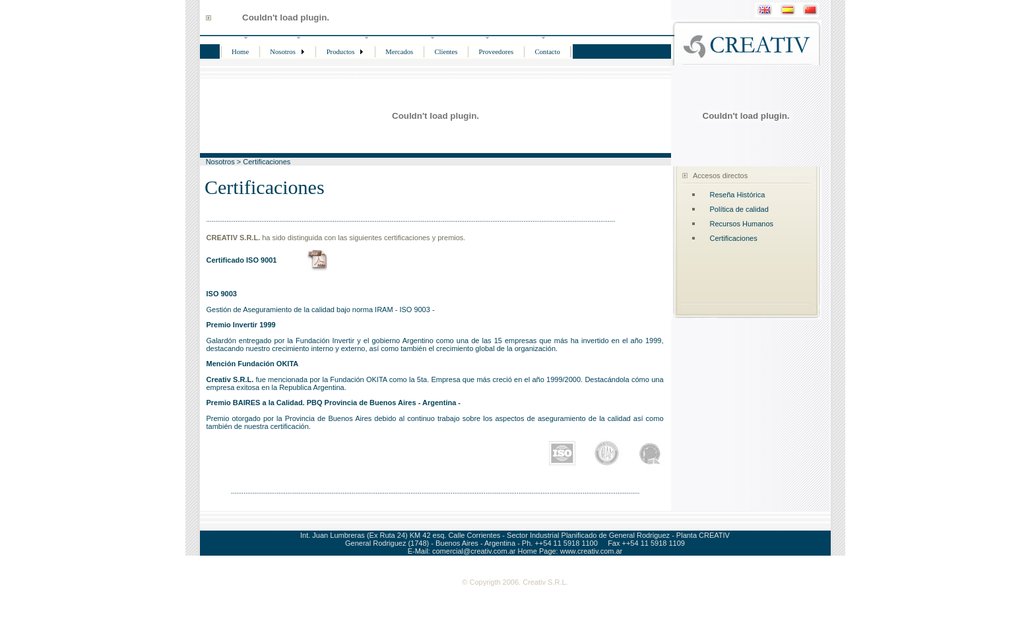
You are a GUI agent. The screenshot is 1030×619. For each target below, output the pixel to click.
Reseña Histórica (737, 195)
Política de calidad (739, 209)
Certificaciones (733, 238)
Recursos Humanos (742, 224)
